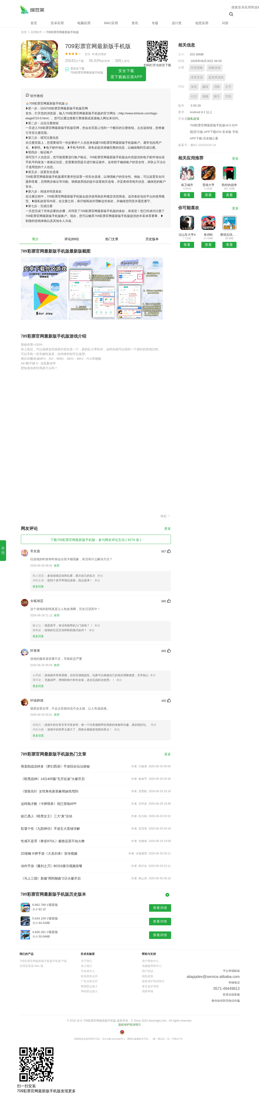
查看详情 (160, 908)
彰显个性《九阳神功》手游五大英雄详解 (50, 828)
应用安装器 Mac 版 (31, 966)
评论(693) (71, 239)
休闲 (194, 87)
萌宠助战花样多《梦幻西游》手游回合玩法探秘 (55, 766)
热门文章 (111, 239)
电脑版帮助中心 (152, 966)
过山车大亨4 (187, 234)
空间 (228, 96)
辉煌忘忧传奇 (229, 234)
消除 (217, 87)
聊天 (217, 96)
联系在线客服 (231, 994)
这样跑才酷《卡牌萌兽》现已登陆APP (49, 804)
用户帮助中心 (150, 961)
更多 (167, 528)
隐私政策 (193, 118)
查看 (187, 195)
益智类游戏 (216, 77)
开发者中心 (88, 971)
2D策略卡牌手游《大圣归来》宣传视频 (49, 853)
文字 (228, 87)
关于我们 (86, 961)
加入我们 (86, 966)
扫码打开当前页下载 (157, 65)
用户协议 (147, 971)
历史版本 (152, 239)
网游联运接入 (89, 986)
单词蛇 (208, 234)
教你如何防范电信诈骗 (226, 1000)
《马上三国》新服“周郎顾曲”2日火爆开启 (51, 878)
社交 (194, 96)
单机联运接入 (89, 991)
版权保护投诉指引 (153, 981)
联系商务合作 (89, 976)
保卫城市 (187, 185)
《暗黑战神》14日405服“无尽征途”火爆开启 (53, 779)
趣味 (205, 87)
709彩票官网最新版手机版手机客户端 (43, 961)
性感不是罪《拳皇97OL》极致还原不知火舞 (53, 841)
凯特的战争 (229, 185)
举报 (3, 550)
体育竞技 (197, 77)
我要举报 (147, 991)
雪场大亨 (208, 185)
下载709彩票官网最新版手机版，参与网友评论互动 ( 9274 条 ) (95, 540)
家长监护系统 (150, 986)
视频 (205, 96)
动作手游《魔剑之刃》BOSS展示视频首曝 (52, 866)
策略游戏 (214, 67)
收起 (166, 516)
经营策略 (197, 67)
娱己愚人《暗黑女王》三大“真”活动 (46, 816)
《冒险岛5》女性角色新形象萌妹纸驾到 (50, 791)
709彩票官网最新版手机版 (32, 9)
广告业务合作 (89, 981)
